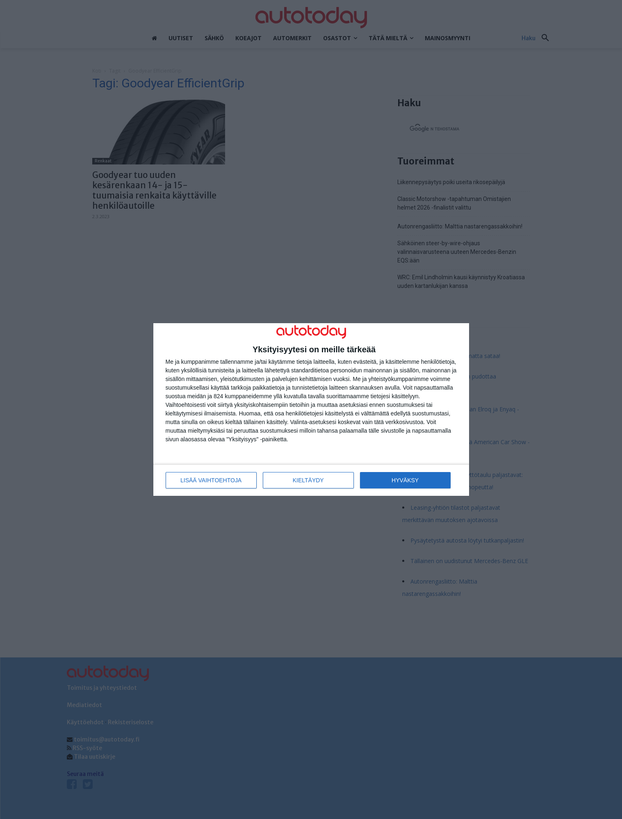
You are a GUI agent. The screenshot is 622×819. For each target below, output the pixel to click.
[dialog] (311, 409)
